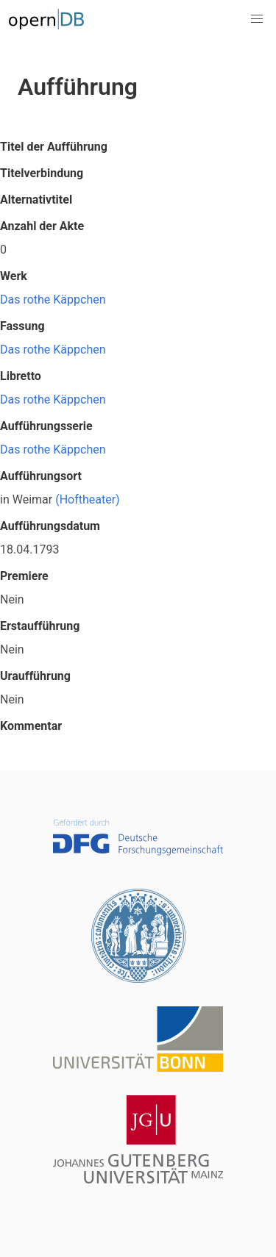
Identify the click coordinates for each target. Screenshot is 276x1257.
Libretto (20, 376)
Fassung (22, 326)
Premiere (24, 576)
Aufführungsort (41, 476)
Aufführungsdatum (50, 526)
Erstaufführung (39, 626)
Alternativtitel (36, 200)
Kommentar (31, 726)
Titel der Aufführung (53, 147)
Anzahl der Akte (42, 226)
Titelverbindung (41, 173)
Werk (13, 276)
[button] (257, 19)
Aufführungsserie (46, 426)
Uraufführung (35, 676)
